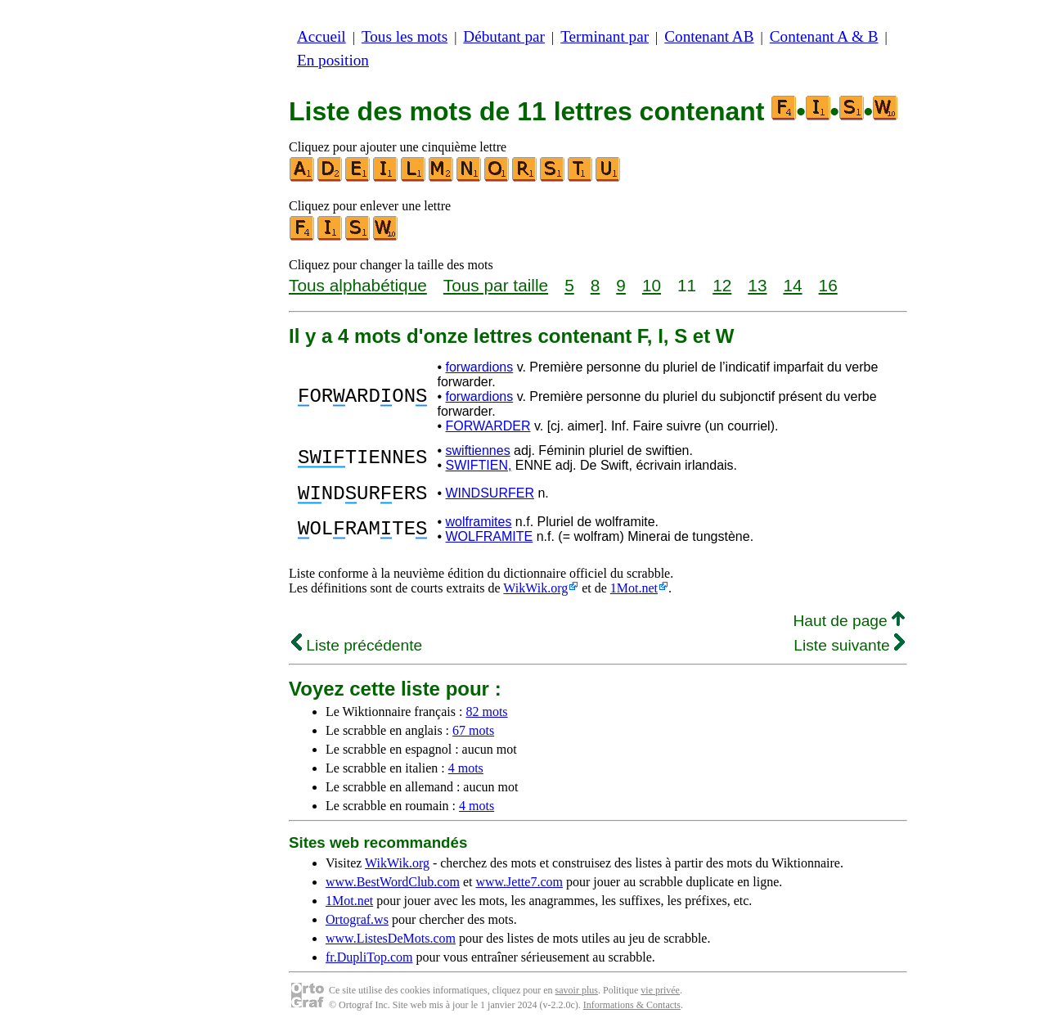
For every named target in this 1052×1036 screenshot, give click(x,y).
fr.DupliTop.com (369, 962)
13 (757, 285)
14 (792, 285)
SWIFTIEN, (479, 465)
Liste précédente (356, 650)
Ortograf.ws (357, 924)
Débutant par (504, 36)
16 (828, 285)
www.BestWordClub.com (393, 887)
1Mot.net (634, 593)
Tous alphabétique (358, 285)
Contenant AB (708, 36)
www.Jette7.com (519, 887)
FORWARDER (488, 426)
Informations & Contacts (632, 1010)
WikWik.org (535, 593)
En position (333, 60)
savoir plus (576, 995)
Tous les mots (404, 36)
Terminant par (604, 36)
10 (651, 285)
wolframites (479, 527)
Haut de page (849, 625)
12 (722, 285)
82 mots (486, 716)
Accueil (321, 36)
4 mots (465, 773)
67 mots (473, 735)
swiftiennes (478, 450)
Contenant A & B (824, 36)
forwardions (480, 367)
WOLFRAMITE (489, 541)
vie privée (660, 995)
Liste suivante (849, 650)
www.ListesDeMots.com (391, 943)
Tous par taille (495, 285)
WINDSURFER (490, 495)
